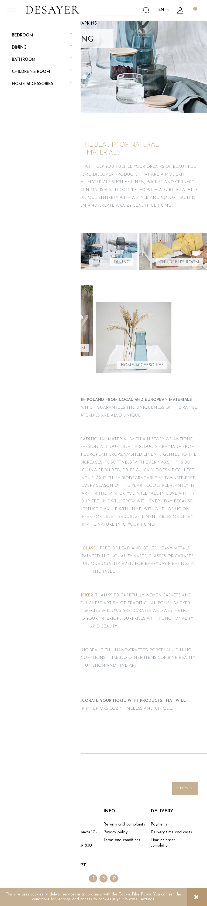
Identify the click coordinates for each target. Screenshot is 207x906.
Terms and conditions (122, 840)
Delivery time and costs (171, 832)
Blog (13, 832)
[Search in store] (126, 10)
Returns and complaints (124, 825)
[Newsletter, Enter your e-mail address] (103, 788)
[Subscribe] (185, 788)
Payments (159, 825)
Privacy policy (115, 832)
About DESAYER (25, 825)
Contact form (68, 825)
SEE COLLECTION (106, 84)
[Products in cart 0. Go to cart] (194, 10)
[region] (103, 67)
